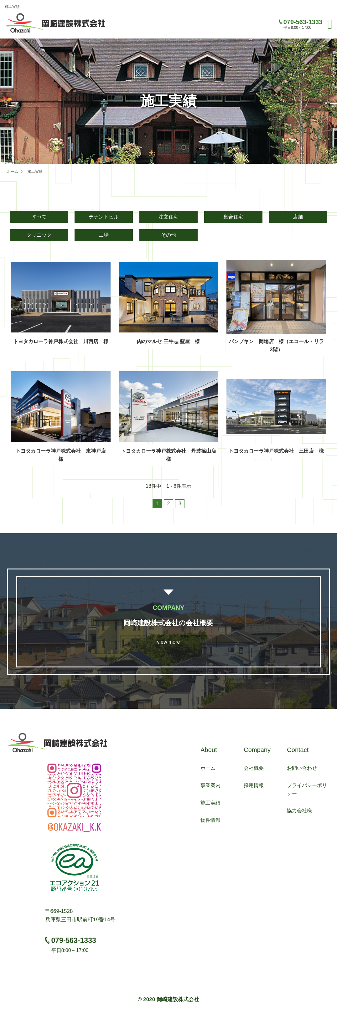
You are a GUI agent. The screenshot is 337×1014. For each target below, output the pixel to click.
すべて (39, 216)
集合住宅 (233, 216)
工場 (104, 235)
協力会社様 (299, 810)
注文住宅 (168, 216)
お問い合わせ (302, 768)
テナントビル (104, 216)
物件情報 (210, 820)
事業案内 (210, 785)
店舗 (298, 216)
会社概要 (254, 768)
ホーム (12, 171)
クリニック (39, 235)
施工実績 (210, 803)
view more (168, 642)
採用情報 (254, 785)
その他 (168, 235)
